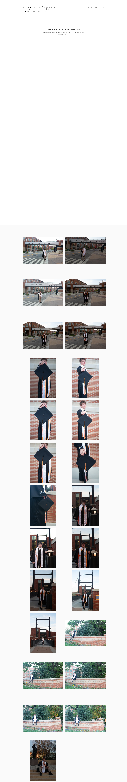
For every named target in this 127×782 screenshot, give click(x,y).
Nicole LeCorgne (38, 8)
